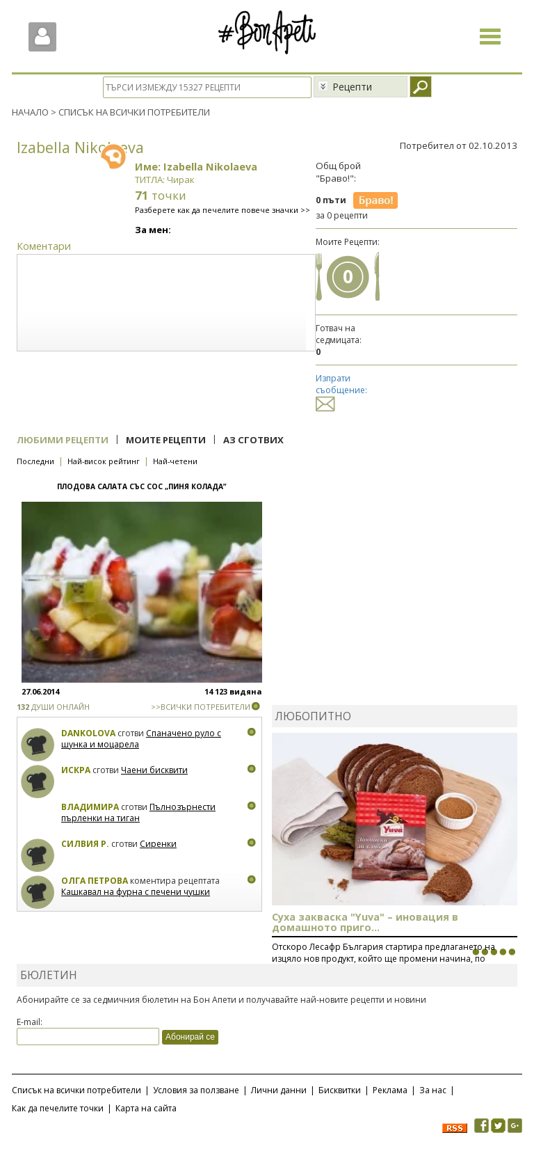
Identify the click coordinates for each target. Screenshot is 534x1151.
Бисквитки (339, 1090)
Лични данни (279, 1090)
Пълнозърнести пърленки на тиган (138, 812)
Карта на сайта (146, 1108)
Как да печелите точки (58, 1108)
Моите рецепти (166, 440)
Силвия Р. (85, 844)
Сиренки (158, 844)
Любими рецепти (62, 440)
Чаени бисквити (154, 770)
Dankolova (88, 733)
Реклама (390, 1090)
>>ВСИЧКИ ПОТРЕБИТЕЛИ (200, 706)
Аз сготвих (253, 440)
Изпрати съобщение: (341, 390)
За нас (432, 1090)
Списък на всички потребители (76, 1090)
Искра (75, 770)
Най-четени (175, 461)
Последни (35, 461)
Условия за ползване (196, 1090)
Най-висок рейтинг (103, 461)
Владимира (90, 807)
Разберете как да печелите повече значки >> (222, 210)
